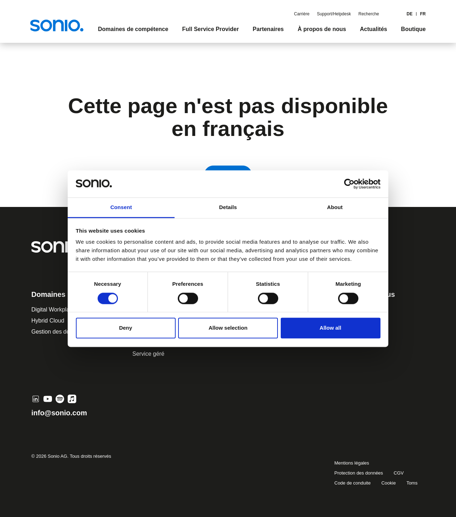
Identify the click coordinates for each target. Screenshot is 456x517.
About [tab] (335, 207)
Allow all (330, 328)
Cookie (388, 483)
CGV (399, 473)
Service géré (149, 354)
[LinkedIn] (35, 399)
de (409, 14)
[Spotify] (60, 399)
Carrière (301, 14)
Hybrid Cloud (47, 321)
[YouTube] (47, 399)
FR (423, 14)
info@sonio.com (59, 413)
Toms (412, 483)
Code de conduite (353, 483)
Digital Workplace (53, 309)
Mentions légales (352, 463)
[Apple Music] (72, 399)
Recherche (368, 14)
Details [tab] (228, 207)
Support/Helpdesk (334, 14)
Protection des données (359, 473)
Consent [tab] (121, 207)
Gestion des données (58, 332)
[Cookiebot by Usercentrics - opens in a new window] (349, 183)
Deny (125, 328)
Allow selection (227, 328)
